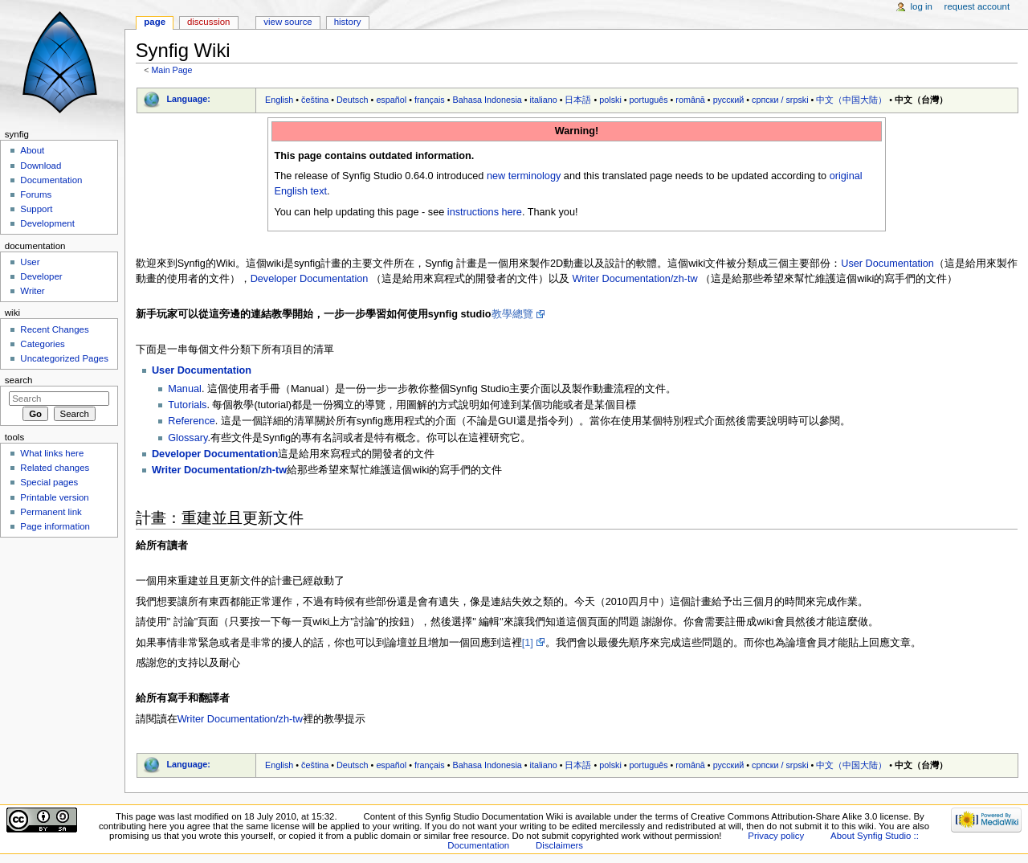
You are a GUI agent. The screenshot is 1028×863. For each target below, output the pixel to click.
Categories (42, 344)
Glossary (187, 438)
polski (610, 99)
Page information (55, 526)
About (32, 150)
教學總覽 (512, 314)
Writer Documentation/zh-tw (634, 278)
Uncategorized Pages (64, 358)
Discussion (208, 22)
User (29, 262)
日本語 (578, 99)
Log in (921, 6)
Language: (188, 99)
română (690, 99)
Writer (32, 291)
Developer (41, 276)
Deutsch (353, 99)
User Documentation (887, 263)
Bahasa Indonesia (486, 99)
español (391, 99)
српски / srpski (780, 99)
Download (40, 165)
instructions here (484, 212)
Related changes (54, 467)
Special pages (49, 482)
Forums (35, 194)
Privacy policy (776, 836)
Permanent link (50, 512)
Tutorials (187, 405)
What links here (52, 453)
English (279, 99)
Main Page (171, 70)
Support (36, 209)
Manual (185, 389)
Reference (191, 421)
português (649, 99)
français (429, 99)
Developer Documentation (310, 278)
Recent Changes (54, 329)
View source (287, 22)
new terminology (524, 176)
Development (47, 223)
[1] (527, 642)
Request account (977, 6)
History (347, 22)
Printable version (54, 497)
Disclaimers (559, 845)
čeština (314, 99)
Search (19, 380)
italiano (543, 99)
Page (154, 22)
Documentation (51, 180)
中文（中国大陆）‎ (851, 99)
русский (728, 99)
